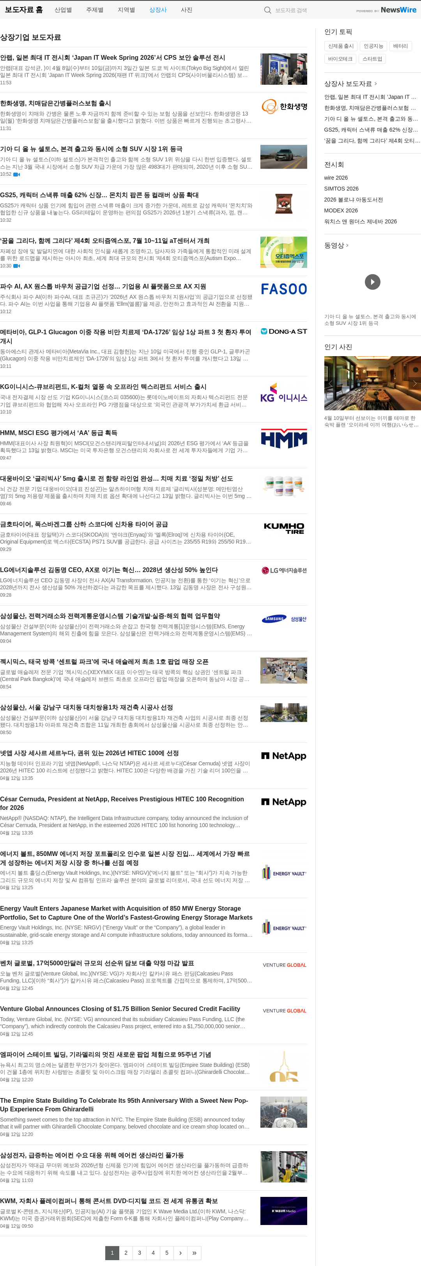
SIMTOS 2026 (341, 188)
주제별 (95, 9)
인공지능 (373, 46)
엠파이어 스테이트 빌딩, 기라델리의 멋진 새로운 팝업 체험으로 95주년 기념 (105, 1054)
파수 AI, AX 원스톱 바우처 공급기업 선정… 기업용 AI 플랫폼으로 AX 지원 (103, 286)
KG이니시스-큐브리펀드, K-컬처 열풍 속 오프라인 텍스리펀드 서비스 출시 (103, 386)
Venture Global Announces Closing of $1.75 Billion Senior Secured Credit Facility (120, 1009)
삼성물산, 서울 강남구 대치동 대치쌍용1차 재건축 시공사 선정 (86, 707)
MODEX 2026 (341, 210)
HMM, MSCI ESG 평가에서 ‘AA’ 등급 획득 (58, 433)
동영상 (334, 245)
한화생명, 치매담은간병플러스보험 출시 (55, 103)
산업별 (63, 9)
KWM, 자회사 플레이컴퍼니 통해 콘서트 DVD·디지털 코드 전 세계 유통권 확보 (109, 1201)
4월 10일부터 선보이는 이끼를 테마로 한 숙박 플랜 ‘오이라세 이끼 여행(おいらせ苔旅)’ (371, 425)
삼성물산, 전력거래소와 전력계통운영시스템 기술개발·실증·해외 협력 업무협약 (110, 616)
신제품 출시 (341, 46)
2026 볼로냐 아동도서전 (353, 199)
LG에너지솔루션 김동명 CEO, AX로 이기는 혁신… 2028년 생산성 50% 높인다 (109, 570)
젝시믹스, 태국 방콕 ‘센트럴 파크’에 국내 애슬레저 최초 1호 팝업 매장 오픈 (104, 661)
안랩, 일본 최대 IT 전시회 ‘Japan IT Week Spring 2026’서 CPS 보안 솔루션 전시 (112, 57)
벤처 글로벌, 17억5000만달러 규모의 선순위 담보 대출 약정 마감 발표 (97, 963)
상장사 (158, 9)
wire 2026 (336, 178)
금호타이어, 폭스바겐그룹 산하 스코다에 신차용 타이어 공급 (84, 524)
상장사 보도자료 (348, 83)
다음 (415, 383)
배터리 (400, 46)
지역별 (126, 9)
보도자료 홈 (23, 9)
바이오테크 (340, 59)
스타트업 (372, 59)
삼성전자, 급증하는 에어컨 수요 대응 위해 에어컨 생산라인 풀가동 (92, 1155)
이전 (330, 383)
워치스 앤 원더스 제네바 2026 (360, 221)
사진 (187, 9)
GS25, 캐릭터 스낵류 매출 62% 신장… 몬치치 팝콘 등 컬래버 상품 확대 (99, 195)
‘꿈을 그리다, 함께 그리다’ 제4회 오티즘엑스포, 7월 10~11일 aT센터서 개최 (105, 240)
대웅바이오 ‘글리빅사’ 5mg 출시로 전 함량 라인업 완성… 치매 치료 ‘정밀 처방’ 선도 (116, 478)
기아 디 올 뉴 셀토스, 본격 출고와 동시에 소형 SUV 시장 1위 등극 (91, 149)
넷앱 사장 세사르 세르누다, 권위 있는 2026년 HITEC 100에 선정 (89, 753)
